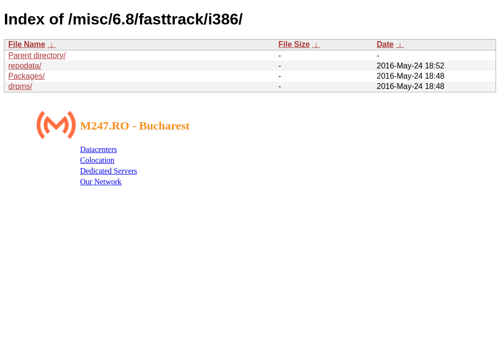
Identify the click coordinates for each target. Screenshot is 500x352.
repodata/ (25, 66)
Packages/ (26, 76)
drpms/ (20, 86)
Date (385, 44)
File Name (26, 44)
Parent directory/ (36, 55)
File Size (294, 44)
